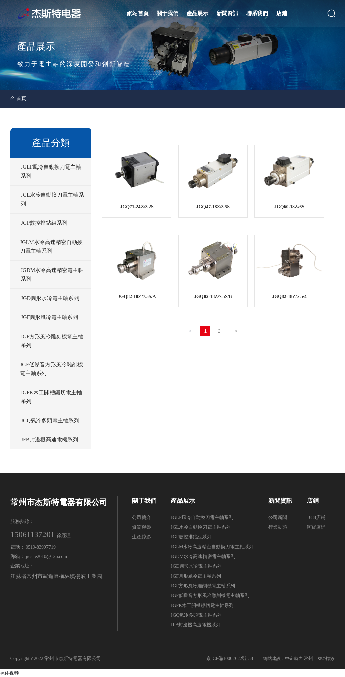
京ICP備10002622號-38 (229, 658)
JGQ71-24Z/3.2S (137, 207)
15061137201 (32, 534)
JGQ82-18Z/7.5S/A (137, 296)
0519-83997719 (41, 547)
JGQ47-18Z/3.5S (213, 207)
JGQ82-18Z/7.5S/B (213, 296)
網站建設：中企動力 (283, 658)
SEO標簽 (326, 658)
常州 (308, 658)
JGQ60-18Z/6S (289, 207)
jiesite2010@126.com (46, 556)
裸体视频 (9, 673)
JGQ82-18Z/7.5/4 (289, 296)
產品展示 (36, 46)
